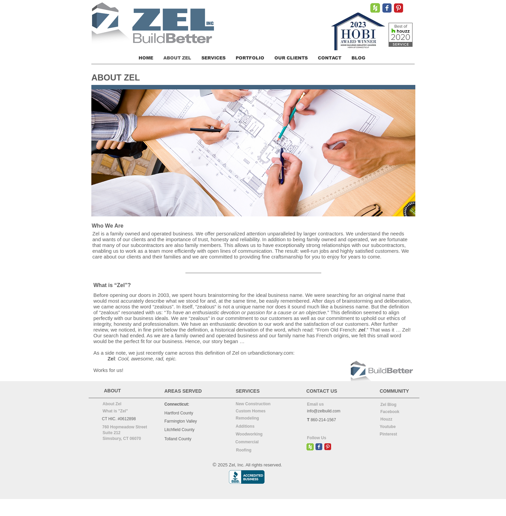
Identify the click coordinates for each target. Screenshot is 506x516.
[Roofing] (254, 450)
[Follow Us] (324, 438)
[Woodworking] (253, 435)
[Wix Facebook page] (387, 8)
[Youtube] (397, 427)
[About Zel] (118, 404)
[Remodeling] (253, 418)
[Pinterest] (397, 434)
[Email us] (324, 404)
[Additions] (253, 426)
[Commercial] (253, 442)
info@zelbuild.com (323, 411)
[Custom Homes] (253, 411)
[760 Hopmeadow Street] (124, 427)
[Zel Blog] (397, 405)
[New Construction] (254, 404)
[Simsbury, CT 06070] (127, 439)
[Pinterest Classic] (398, 8)
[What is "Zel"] (118, 411)
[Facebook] (397, 412)
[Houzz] (397, 419)
